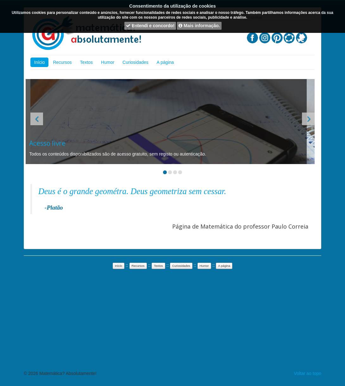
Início (39, 62)
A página (165, 62)
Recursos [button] (138, 265)
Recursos (62, 62)
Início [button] (118, 265)
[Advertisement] (158, 91)
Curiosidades (135, 62)
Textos (86, 62)
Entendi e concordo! (150, 25)
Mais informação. (199, 25)
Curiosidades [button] (181, 265)
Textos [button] (158, 265)
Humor (107, 62)
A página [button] (224, 265)
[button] (36, 119)
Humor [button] (204, 265)
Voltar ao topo (307, 373)
